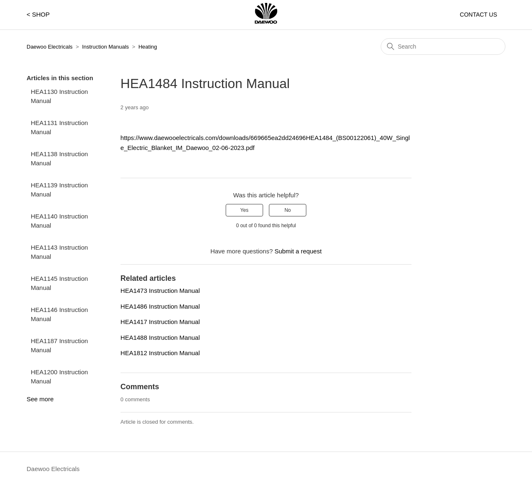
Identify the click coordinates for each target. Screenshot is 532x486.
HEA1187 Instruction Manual (59, 345)
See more (40, 399)
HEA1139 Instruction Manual (59, 190)
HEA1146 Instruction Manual (59, 314)
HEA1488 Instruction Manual (160, 337)
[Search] (443, 46)
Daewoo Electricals (50, 47)
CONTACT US (478, 14)
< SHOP (38, 14)
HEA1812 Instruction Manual (160, 352)
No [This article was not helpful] (287, 210)
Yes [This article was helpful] (244, 210)
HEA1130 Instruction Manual (59, 96)
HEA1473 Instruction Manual (160, 290)
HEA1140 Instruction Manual (59, 221)
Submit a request (297, 251)
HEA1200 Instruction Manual (59, 376)
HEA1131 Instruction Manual (59, 127)
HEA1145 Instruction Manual (59, 283)
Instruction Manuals (105, 47)
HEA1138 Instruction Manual (59, 158)
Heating (147, 47)
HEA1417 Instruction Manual (160, 321)
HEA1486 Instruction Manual (160, 306)
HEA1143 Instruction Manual (59, 252)
